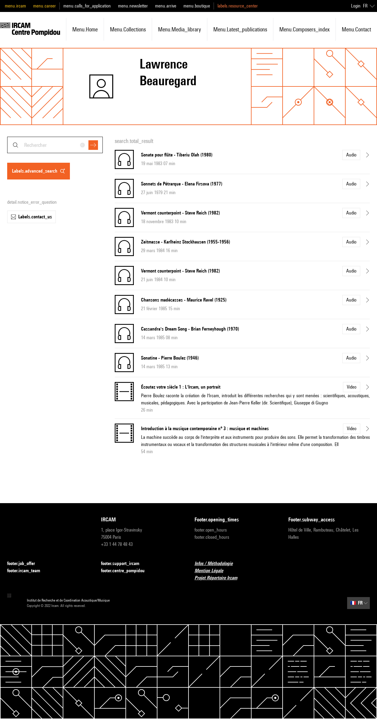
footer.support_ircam (123, 564)
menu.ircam (15, 6)
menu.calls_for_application (87, 6)
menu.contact (356, 29)
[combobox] (55, 145)
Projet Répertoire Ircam (219, 578)
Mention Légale (212, 571)
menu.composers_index (304, 29)
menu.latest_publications (240, 29)
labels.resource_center (237, 6)
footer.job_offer (24, 564)
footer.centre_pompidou (126, 571)
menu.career (44, 6)
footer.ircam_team (27, 571)
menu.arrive (165, 6)
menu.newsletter (133, 6)
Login (356, 6)
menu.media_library (179, 29)
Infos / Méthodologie (217, 564)
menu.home (85, 29)
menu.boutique (196, 6)
